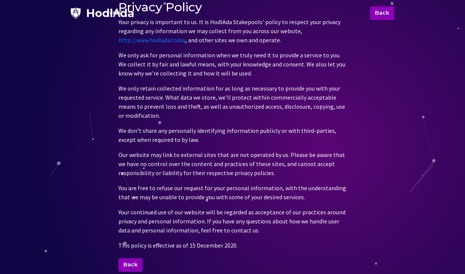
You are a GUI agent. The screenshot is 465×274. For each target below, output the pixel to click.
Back (382, 12)
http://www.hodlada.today (151, 40)
